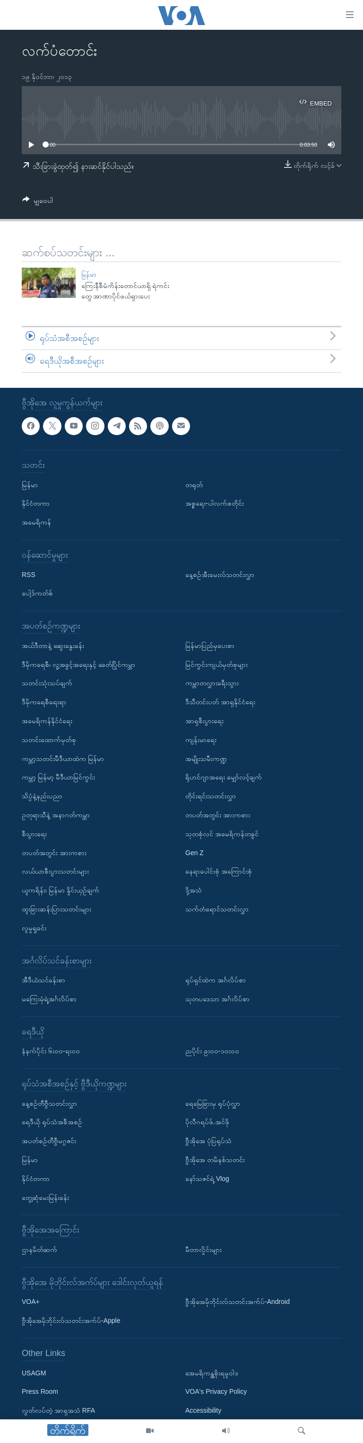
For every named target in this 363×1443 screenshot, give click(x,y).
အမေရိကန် (36, 522)
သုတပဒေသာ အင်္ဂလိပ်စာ (217, 999)
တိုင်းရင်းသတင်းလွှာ (210, 796)
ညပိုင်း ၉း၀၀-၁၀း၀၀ (212, 1051)
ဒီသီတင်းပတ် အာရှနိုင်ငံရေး (220, 702)
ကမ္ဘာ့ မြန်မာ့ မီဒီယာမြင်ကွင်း (58, 777)
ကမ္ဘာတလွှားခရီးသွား (212, 683)
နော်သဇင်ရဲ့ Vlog (207, 1178)
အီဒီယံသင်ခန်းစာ (43, 980)
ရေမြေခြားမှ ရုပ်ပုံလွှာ (212, 1103)
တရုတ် (194, 484)
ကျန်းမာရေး (200, 739)
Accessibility (203, 1410)
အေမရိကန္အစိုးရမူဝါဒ (211, 1372)
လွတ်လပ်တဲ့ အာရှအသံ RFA (58, 1410)
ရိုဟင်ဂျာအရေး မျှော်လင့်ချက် (223, 777)
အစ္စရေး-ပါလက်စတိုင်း (214, 503)
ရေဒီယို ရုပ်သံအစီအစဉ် (52, 1122)
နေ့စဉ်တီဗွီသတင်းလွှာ (49, 1103)
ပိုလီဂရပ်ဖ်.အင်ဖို (207, 1122)
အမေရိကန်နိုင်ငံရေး (47, 721)
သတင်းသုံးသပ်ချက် (47, 683)
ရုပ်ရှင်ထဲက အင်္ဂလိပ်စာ (215, 980)
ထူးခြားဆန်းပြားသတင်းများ (56, 909)
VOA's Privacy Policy (216, 1391)
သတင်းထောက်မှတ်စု (49, 739)
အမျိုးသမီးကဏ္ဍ (206, 758)
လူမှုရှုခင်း (34, 927)
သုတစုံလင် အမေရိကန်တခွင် (222, 833)
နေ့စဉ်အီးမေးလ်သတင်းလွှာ (219, 574)
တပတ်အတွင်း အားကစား (54, 852)
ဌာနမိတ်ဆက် (39, 1249)
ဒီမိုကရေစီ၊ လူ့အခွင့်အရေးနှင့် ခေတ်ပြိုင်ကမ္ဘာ (78, 664)
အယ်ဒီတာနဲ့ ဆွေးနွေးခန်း (53, 645)
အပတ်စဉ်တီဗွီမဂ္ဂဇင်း (49, 1141)
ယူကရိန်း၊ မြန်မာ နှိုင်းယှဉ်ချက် (60, 890)
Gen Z (194, 852)
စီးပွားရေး (34, 833)
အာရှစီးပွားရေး (204, 721)
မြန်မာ (88, 274)
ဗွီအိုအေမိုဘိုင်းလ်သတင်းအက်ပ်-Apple (71, 1320)
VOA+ (31, 1301)
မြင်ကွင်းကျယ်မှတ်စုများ (216, 664)
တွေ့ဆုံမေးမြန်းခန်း (45, 1197)
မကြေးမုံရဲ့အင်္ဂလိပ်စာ (49, 999)
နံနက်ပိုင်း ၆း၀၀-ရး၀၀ (51, 1051)
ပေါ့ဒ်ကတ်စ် (37, 593)
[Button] (37, 202)
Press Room (40, 1391)
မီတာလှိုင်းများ (203, 1249)
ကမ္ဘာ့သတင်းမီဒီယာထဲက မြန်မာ (63, 758)
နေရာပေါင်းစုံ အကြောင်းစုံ (218, 871)
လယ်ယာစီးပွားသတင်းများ (55, 871)
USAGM (34, 1372)
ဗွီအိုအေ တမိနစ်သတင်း (215, 1159)
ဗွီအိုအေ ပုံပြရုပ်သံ (208, 1141)
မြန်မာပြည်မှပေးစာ (209, 645)
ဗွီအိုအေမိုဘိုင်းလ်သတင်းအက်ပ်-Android (237, 1301)
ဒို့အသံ (193, 890)
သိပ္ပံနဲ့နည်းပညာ (42, 796)
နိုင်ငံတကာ (36, 503)
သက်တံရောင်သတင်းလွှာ (217, 909)
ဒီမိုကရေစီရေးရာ (44, 702)
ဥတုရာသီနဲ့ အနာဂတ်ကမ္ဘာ (56, 815)
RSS (28, 574)
